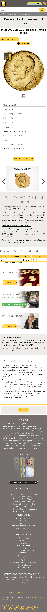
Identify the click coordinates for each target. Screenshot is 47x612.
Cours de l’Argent (24, 540)
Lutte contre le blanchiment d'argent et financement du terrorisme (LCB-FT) (24, 495)
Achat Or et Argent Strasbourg (24, 509)
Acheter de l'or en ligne (14, 304)
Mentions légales (24, 565)
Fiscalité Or (24, 491)
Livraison (24, 523)
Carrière (24, 560)
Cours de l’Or (24, 538)
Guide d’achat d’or (24, 520)
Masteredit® (20, 592)
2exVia (8, 592)
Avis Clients (24, 543)
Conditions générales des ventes (24, 525)
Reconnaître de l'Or (24, 506)
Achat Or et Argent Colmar (24, 511)
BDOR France (24, 555)
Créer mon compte (24, 528)
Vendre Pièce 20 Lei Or (23, 159)
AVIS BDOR (23, 410)
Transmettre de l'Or (24, 552)
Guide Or (24, 557)
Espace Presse (24, 545)
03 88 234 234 (9, 326)
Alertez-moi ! (10, 283)
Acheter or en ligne (24, 518)
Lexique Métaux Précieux (24, 550)
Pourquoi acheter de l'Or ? (24, 504)
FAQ (24, 548)
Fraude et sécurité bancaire (24, 499)
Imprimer (25, 43)
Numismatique (11, 39)
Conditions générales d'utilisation (24, 562)
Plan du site (24, 567)
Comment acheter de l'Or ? (24, 501)
